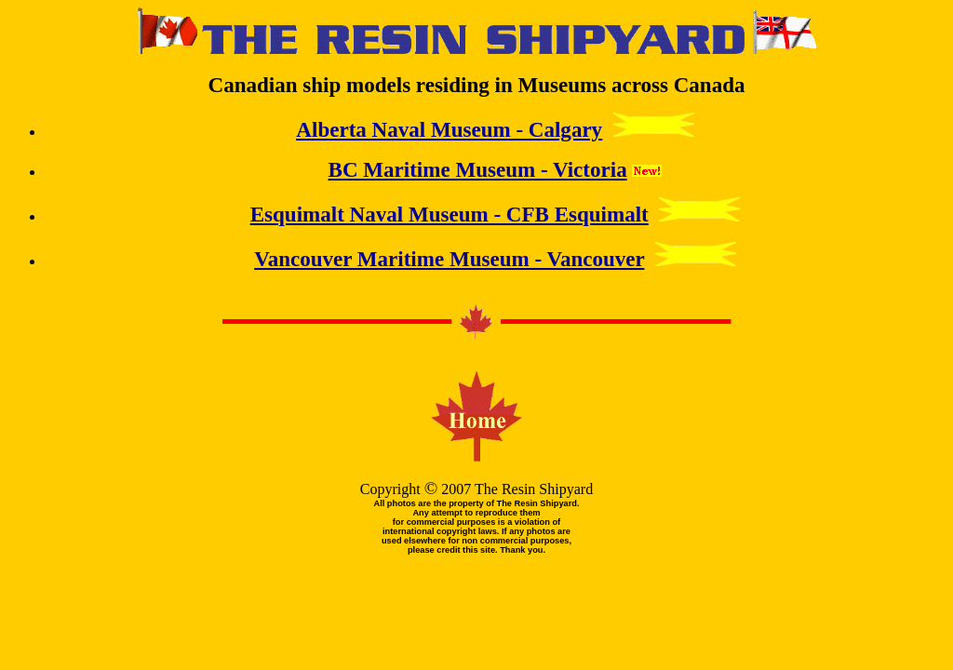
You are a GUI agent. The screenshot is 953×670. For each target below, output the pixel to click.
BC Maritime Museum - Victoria (478, 169)
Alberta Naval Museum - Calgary (449, 129)
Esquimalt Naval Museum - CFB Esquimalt (449, 214)
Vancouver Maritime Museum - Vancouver (449, 259)
